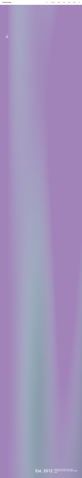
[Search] (79, 2)
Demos (47, 2)
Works (59, 2)
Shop (69, 2)
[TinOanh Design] (6, 2)
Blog (64, 2)
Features (53, 2)
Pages (74, 2)
